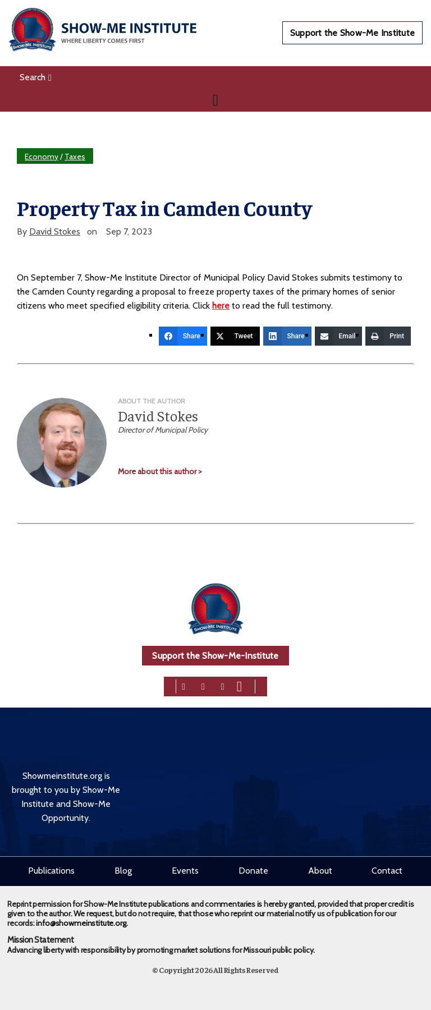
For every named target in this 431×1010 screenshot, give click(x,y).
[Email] (339, 336)
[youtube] (239, 686)
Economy (41, 157)
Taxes (75, 157)
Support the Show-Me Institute (352, 32)
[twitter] (203, 686)
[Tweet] (235, 336)
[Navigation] (215, 100)
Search (36, 77)
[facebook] (183, 686)
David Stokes (54, 231)
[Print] (388, 336)
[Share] (183, 336)
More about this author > (160, 471)
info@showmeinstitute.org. (81, 923)
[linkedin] (222, 686)
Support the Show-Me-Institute (215, 655)
